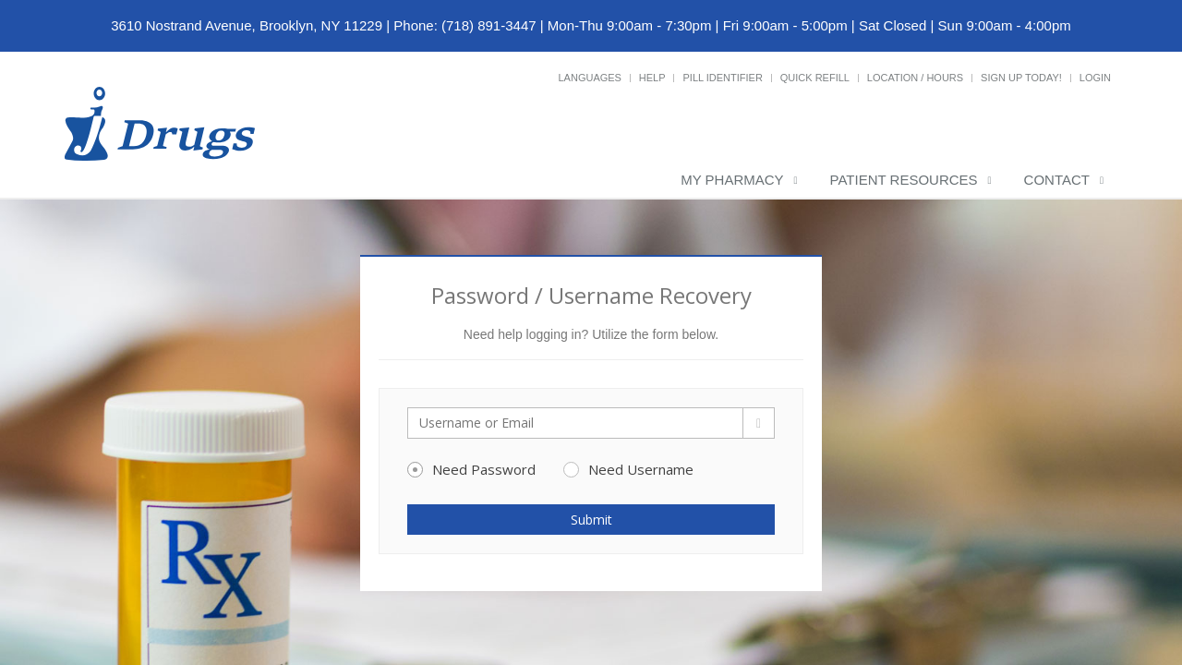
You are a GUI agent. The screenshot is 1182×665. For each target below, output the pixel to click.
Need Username (628, 469)
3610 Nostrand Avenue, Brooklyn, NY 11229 (246, 25)
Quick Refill (815, 77)
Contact (1057, 179)
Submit (591, 519)
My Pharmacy (732, 179)
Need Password (471, 469)
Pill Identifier (722, 77)
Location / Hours (915, 77)
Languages (589, 77)
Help (652, 77)
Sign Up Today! (1021, 77)
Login (1095, 77)
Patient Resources (904, 179)
